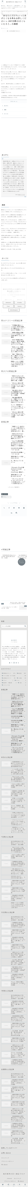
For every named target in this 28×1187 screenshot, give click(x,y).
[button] (16, 512)
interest (9, 1178)
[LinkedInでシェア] (11, 512)
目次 (12, 101)
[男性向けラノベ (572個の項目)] (8, 673)
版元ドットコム (21, 194)
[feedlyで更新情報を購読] (16, 662)
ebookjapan (14, 310)
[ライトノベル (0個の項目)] (14, 685)
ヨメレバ (17, 292)
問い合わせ (4, 1164)
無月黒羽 (14, 639)
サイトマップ (5, 1157)
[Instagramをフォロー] (14, 662)
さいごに (6, 113)
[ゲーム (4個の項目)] (20, 680)
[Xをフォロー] (12, 662)
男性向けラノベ (6, 496)
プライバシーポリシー (7, 1160)
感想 (5, 109)
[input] (14, 625)
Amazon (8, 302)
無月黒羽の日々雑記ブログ (14, 2)
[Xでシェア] (4, 507)
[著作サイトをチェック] (10, 662)
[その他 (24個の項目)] (21, 678)
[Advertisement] (14, 48)
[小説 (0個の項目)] (22, 682)
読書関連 (4, 494)
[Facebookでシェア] (9, 507)
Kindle (20, 302)
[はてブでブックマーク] (14, 507)
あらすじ (6, 105)
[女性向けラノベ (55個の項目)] (8, 678)
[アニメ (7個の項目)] (7, 680)
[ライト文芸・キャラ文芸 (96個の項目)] (14, 675)
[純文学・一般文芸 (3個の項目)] (9, 682)
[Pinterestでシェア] (23, 507)
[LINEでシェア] (18, 507)
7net (8, 306)
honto (20, 306)
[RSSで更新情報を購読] (18, 662)
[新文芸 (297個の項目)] (21, 673)
